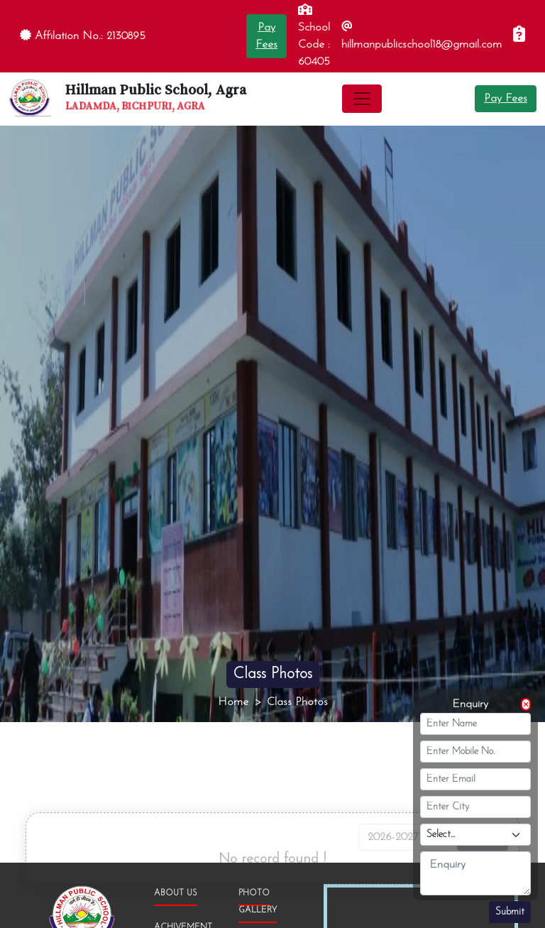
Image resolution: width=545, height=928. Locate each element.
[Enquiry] (519, 36)
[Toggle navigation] (362, 98)
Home (233, 702)
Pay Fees (505, 98)
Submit (509, 912)
